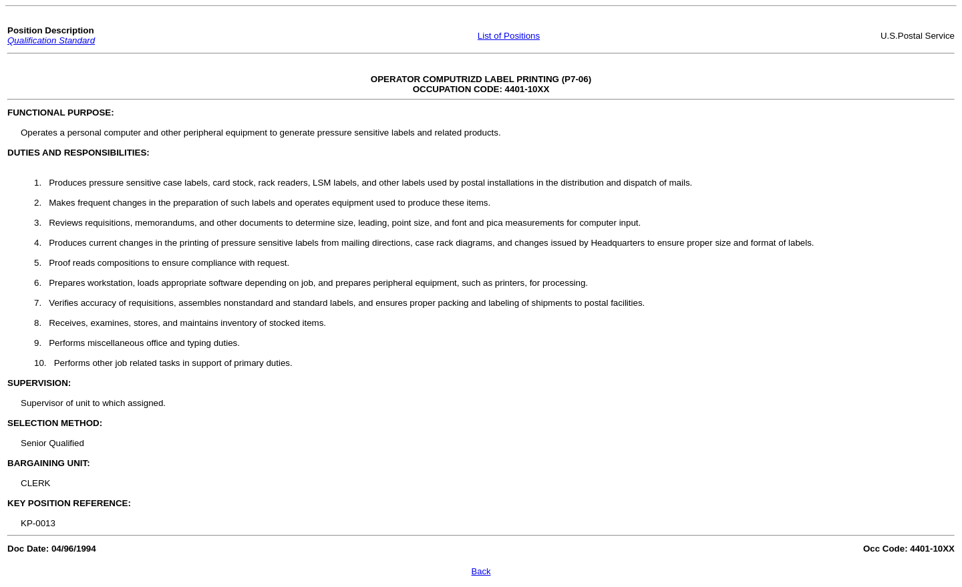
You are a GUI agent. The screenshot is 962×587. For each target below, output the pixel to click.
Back (481, 571)
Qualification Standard (51, 40)
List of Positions (509, 36)
